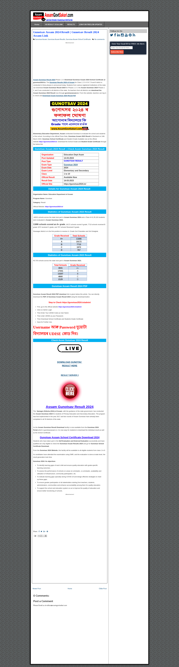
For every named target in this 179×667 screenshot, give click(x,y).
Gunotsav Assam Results (56, 39)
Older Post (103, 589)
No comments (99, 39)
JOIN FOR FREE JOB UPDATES (90, 24)
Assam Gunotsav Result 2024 (44, 80)
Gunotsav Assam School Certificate (78, 39)
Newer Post (37, 589)
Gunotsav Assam (41, 39)
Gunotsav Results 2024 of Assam (62, 82)
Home (36, 24)
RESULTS (71, 24)
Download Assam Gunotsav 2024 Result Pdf (59, 96)
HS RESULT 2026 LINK (54, 24)
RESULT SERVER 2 (70, 375)
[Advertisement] (16, 6)
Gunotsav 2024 (71, 165)
